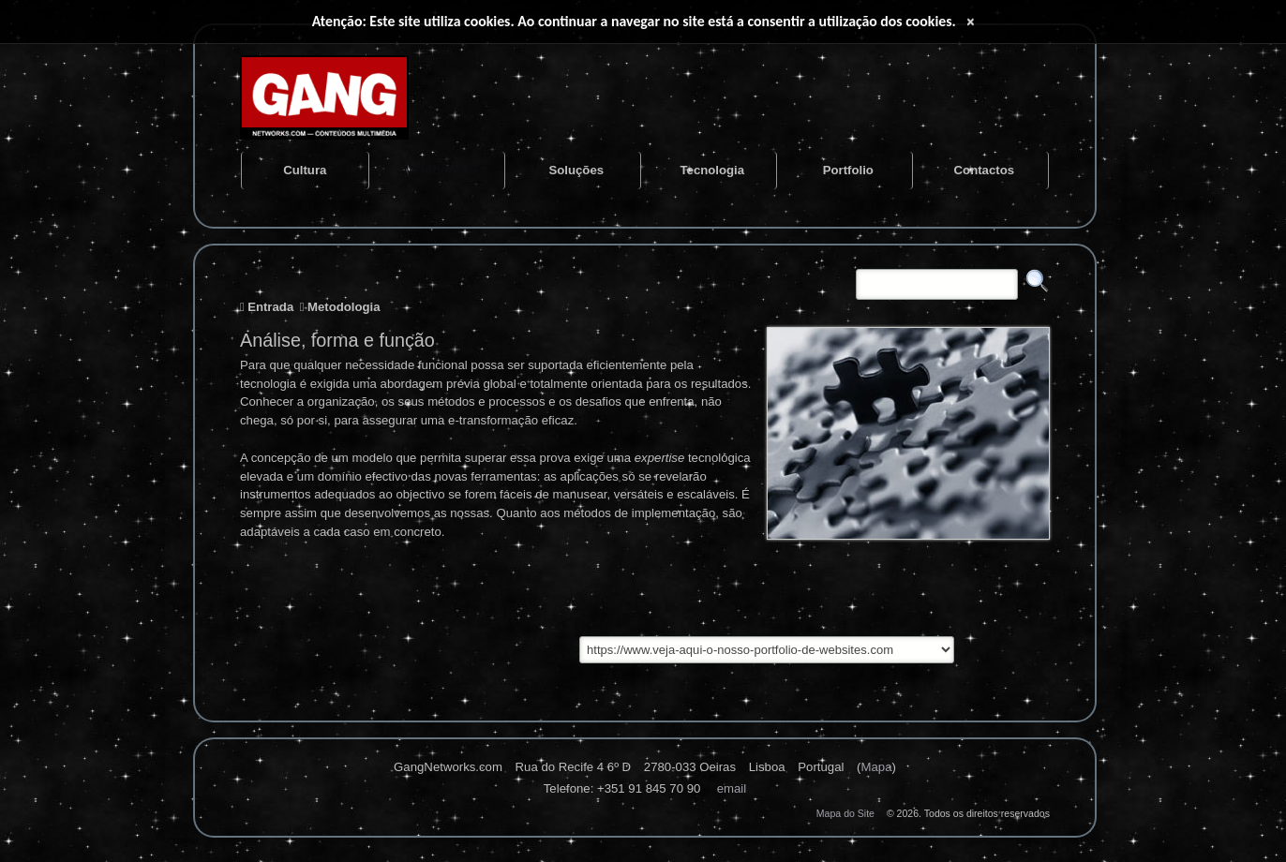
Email (732, 788)
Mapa (875, 767)
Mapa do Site (845, 813)
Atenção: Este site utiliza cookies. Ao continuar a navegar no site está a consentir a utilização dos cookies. (634, 21)
